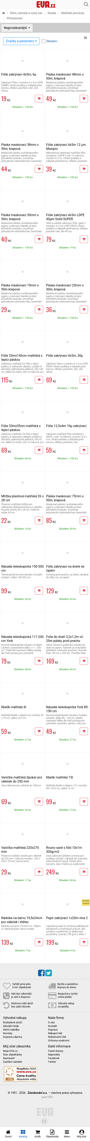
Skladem (51, 41)
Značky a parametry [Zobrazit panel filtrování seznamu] (21, 41)
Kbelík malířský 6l (13, 707)
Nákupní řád (55, 1033)
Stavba (52, 13)
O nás (51, 1022)
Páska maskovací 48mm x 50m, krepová (65, 76)
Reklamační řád (57, 1037)
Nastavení (9, 1058)
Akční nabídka (11, 1029)
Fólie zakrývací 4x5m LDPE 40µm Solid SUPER (65, 217)
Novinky (7, 1033)
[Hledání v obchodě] (86, 4)
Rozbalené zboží (12, 1022)
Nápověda (54, 1054)
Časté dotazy (55, 1051)
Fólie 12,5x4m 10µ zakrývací (66, 426)
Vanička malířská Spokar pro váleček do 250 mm (21, 779)
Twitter (52, 1061)
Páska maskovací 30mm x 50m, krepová (20, 217)
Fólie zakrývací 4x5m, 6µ (18, 74)
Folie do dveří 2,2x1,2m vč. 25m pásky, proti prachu (65, 639)
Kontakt (52, 1026)
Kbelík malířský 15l (59, 777)
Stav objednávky (12, 1054)
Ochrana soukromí (58, 1040)
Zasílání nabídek (12, 1061)
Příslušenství (15, 18)
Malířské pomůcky (72, 13)
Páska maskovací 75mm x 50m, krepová (65, 498)
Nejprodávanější (16, 28)
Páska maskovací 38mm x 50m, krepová (20, 147)
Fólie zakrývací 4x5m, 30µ (64, 356)
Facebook (53, 1058)
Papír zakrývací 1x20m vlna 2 (67, 918)
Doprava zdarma (12, 1037)
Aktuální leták (11, 1026)
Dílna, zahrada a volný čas (26, 13)
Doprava (53, 1029)
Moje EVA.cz (10, 1051)
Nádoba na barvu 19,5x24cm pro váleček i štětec (21, 920)
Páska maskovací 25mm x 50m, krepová (65, 287)
